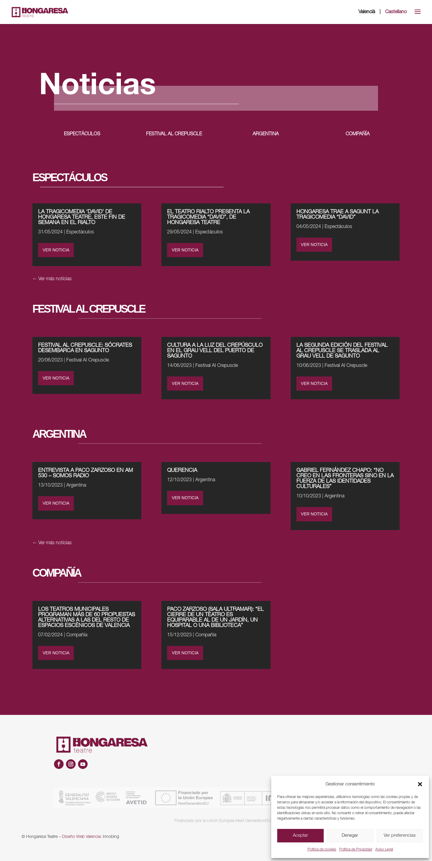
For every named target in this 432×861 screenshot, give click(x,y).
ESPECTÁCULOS (82, 134)
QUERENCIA (182, 470)
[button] (420, 784)
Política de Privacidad (355, 849)
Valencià (366, 12)
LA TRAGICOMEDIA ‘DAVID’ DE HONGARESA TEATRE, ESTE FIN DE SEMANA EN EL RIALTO (81, 217)
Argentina (76, 485)
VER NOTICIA (56, 250)
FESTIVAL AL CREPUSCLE (174, 134)
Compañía (76, 635)
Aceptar (300, 835)
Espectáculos (80, 232)
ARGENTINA (266, 134)
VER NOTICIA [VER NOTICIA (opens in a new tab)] (185, 250)
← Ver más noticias (52, 279)
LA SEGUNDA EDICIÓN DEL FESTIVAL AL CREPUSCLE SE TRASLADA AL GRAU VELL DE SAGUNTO (342, 350)
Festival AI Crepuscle (87, 360)
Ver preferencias (400, 835)
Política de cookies (322, 849)
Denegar (350, 835)
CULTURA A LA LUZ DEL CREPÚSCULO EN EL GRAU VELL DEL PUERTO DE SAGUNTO (214, 350)
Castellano (396, 12)
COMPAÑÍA (358, 134)
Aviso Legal (384, 849)
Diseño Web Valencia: (82, 837)
